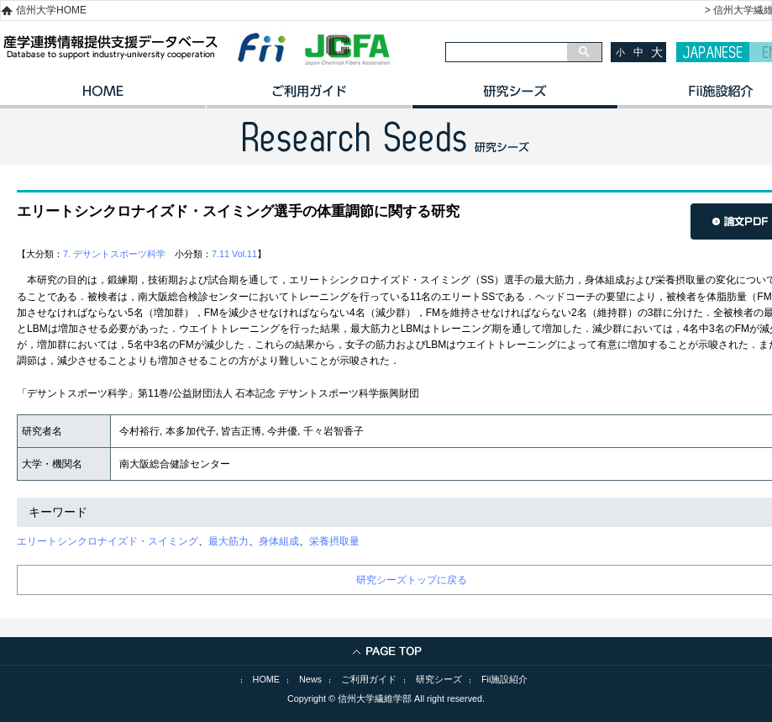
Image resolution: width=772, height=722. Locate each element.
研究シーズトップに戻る (411, 580)
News (310, 679)
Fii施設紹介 (504, 679)
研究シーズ (514, 96)
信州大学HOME (51, 10)
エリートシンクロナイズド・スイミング (107, 541)
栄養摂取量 (334, 541)
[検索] (506, 52)
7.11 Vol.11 (234, 254)
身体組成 (279, 541)
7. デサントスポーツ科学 (114, 254)
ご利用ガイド (309, 96)
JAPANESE (712, 52)
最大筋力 (228, 541)
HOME (103, 96)
